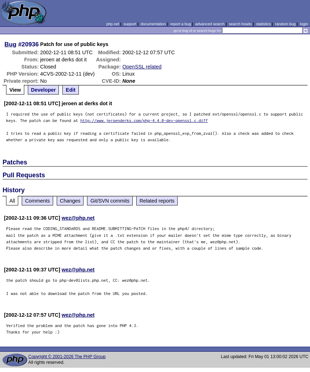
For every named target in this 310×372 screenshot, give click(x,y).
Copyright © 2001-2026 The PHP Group (67, 356)
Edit (70, 90)
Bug (11, 44)
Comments (37, 201)
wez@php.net (78, 218)
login (304, 24)
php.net (112, 24)
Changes (70, 201)
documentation (153, 24)
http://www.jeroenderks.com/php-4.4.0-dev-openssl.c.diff (144, 120)
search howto (240, 24)
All (12, 201)
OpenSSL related (142, 67)
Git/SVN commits (109, 201)
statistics (263, 24)
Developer (43, 90)
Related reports (156, 201)
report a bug (180, 24)
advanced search (209, 24)
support (129, 24)
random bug (285, 24)
